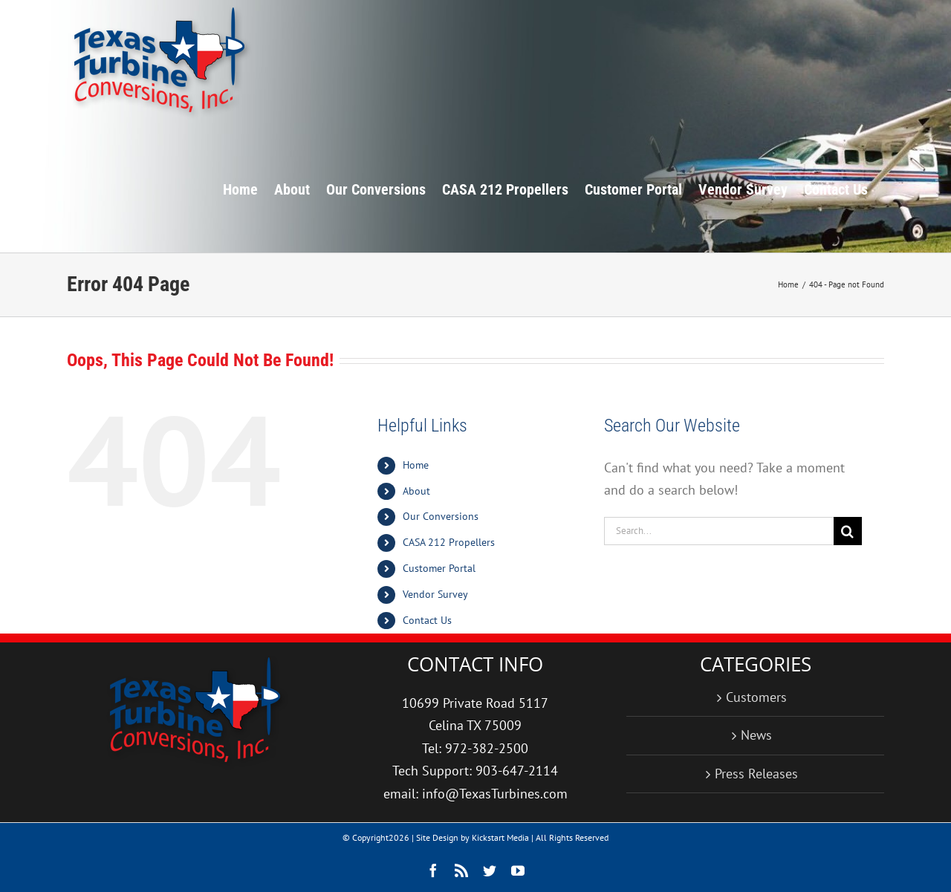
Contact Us (427, 620)
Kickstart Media (500, 837)
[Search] (848, 531)
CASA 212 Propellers (449, 542)
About (416, 491)
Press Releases (756, 773)
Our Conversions (440, 516)
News (756, 734)
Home (416, 465)
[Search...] (719, 531)
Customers (756, 697)
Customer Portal (439, 568)
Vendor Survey (435, 594)
